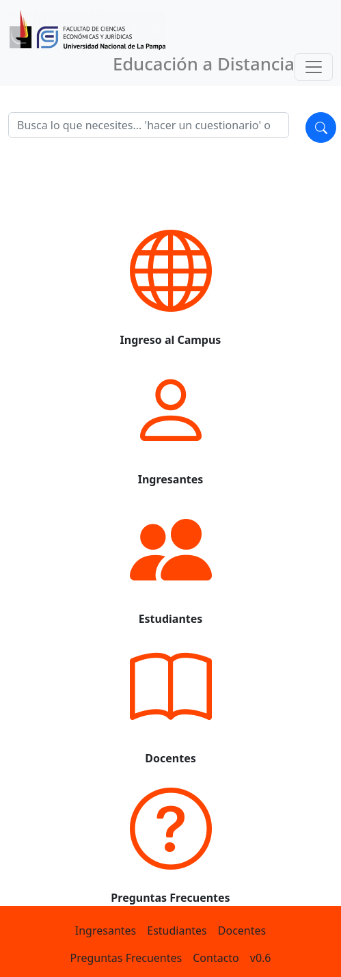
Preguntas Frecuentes (126, 957)
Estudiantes (177, 930)
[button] (170, 278)
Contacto (216, 957)
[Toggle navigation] (314, 67)
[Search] (148, 125)
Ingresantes (105, 930)
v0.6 (260, 957)
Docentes (242, 930)
